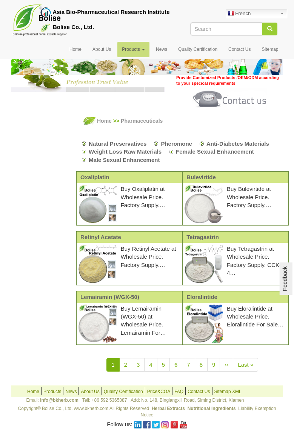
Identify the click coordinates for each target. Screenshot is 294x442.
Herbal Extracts (169, 408)
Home (75, 49)
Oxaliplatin (94, 177)
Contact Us (239, 49)
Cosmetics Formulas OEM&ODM (30, 229)
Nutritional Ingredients (212, 408)
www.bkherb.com (91, 408)
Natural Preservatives (117, 143)
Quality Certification (197, 49)
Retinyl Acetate (100, 237)
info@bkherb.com (59, 400)
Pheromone (176, 143)
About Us (101, 49)
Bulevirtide (201, 177)
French (239, 14)
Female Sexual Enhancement (215, 151)
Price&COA (158, 391)
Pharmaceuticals (36, 177)
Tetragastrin (202, 237)
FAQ (178, 391)
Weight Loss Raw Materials (125, 151)
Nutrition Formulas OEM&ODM (30, 199)
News (161, 49)
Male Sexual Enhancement (124, 160)
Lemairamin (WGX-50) (109, 297)
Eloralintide (201, 297)
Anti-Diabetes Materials (237, 143)
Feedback (285, 278)
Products (133, 49)
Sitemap (270, 49)
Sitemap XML (228, 391)
